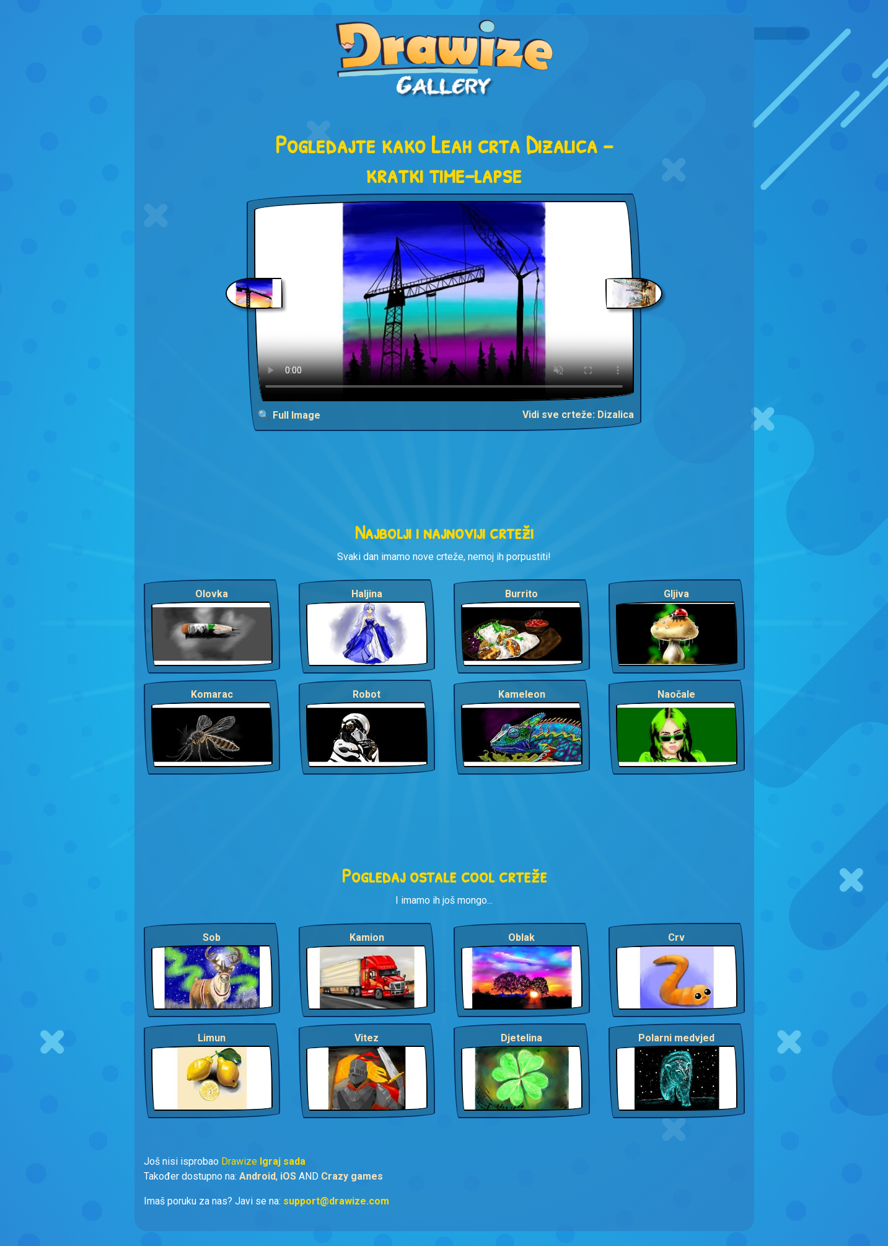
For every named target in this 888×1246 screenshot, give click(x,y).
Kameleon (521, 694)
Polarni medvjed (676, 1038)
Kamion (366, 937)
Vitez (366, 1038)
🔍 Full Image (289, 415)
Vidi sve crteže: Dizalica (578, 415)
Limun (212, 1038)
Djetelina (521, 1038)
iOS (288, 1176)
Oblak (521, 937)
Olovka (211, 594)
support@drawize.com (336, 1201)
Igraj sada (283, 1161)
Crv (676, 937)
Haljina (366, 594)
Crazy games (352, 1176)
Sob (212, 937)
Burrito (521, 594)
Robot (366, 694)
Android (257, 1176)
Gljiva (676, 594)
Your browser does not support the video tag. (444, 301)
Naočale (676, 694)
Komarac (212, 694)
